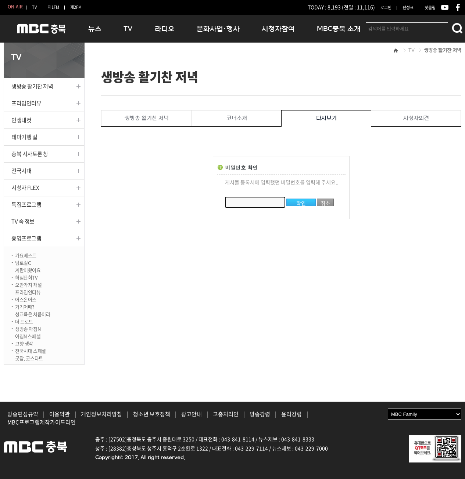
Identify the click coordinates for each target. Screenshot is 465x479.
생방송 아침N (27, 328)
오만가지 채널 (28, 284)
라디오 (165, 29)
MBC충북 (40, 31)
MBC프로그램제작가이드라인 (41, 422)
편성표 (408, 7)
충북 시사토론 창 (29, 154)
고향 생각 (24, 343)
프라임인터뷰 (26, 103)
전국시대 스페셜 (30, 350)
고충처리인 (226, 414)
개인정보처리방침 (101, 414)
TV (34, 7)
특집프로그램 (26, 204)
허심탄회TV (26, 277)
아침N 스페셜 (27, 336)
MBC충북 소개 (339, 29)
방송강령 (260, 414)
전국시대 (21, 171)
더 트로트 (24, 321)
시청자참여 (278, 29)
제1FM (53, 7)
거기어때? (24, 306)
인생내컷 (21, 120)
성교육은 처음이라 (32, 314)
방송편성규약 (22, 414)
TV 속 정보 (23, 221)
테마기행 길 (24, 137)
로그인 (385, 7)
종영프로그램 (26, 238)
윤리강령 (291, 414)
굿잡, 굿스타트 (29, 358)
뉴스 (94, 29)
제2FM (76, 7)
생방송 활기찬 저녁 (32, 86)
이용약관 (59, 414)
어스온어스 (25, 299)
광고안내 (191, 414)
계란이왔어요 (28, 269)
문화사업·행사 (218, 29)
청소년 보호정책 (151, 414)
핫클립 (430, 7)
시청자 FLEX (25, 188)
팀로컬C (23, 262)
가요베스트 (25, 255)
